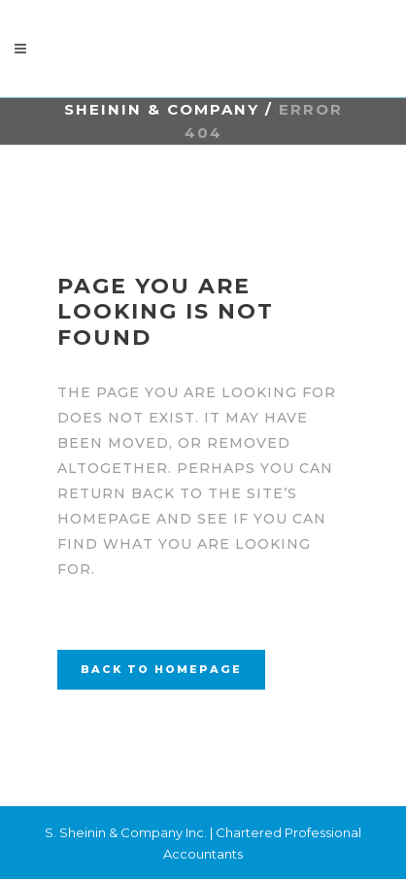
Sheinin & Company (161, 109)
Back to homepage (161, 669)
